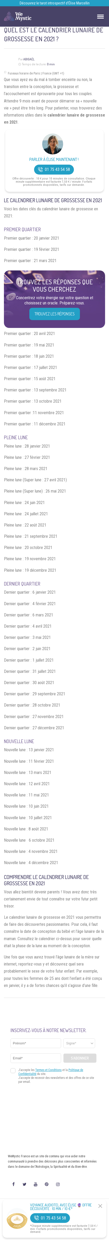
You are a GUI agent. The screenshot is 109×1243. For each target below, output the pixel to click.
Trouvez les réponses (55, 313)
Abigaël (29, 59)
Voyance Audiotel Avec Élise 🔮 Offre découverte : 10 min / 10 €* (61, 1207)
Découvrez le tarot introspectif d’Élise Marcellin (55, 3)
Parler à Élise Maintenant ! (54, 159)
